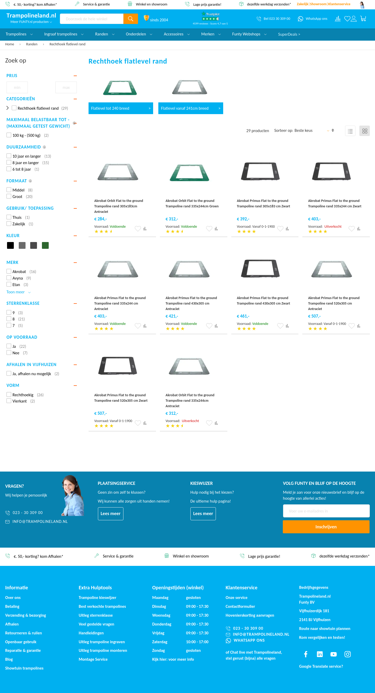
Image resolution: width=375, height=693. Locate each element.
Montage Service (93, 659)
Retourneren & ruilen (23, 632)
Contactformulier (240, 606)
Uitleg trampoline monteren (103, 650)
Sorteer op (283, 130)
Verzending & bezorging (25, 615)
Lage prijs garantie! (207, 4)
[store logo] (31, 16)
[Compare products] (337, 18)
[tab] (42, 76)
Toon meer (19, 291)
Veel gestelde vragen (96, 624)
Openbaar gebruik (20, 641)
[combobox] (91, 19)
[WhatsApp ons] (312, 19)
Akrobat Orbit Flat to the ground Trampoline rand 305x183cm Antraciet (118, 206)
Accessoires (177, 34)
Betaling (12, 606)
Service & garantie (96, 4)
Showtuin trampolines (24, 668)
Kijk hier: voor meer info (173, 659)
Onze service (237, 597)
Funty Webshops (249, 34)
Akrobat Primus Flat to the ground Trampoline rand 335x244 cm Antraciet (120, 303)
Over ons (13, 597)
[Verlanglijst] (347, 18)
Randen (32, 44)
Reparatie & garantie (23, 650)
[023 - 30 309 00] (36, 513)
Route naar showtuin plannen (325, 628)
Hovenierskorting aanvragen (250, 615)
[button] (138, 229)
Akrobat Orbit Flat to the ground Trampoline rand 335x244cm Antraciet (190, 400)
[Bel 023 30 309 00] (273, 19)
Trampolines (19, 34)
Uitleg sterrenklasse (96, 615)
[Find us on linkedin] (319, 654)
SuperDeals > (289, 34)
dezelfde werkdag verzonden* (269, 4)
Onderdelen (139, 34)
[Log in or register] (354, 18)
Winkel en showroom (151, 4)
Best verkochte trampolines (102, 606)
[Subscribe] (326, 526)
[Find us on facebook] (305, 654)
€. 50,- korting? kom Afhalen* (35, 4)
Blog (9, 659)
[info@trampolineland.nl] (36, 522)
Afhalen (12, 624)
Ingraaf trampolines (64, 34)
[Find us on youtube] (333, 654)
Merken (211, 34)
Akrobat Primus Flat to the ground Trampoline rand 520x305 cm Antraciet (334, 303)
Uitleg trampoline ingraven (102, 641)
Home (10, 44)
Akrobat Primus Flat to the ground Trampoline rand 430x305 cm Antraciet (191, 303)
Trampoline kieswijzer (97, 597)
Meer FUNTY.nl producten (31, 22)
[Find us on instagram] (347, 654)
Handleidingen (91, 632)
